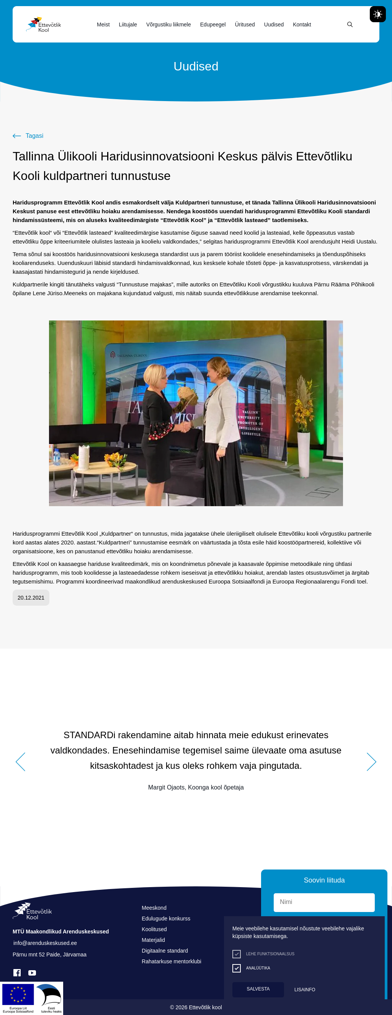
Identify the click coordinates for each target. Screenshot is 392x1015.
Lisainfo (304, 989)
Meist (103, 24)
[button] (20, 761)
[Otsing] (350, 24)
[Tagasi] (28, 136)
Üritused (245, 24)
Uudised (274, 24)
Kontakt (302, 24)
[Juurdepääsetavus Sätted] (378, 14)
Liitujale (128, 24)
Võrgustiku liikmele (168, 24)
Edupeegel (213, 24)
